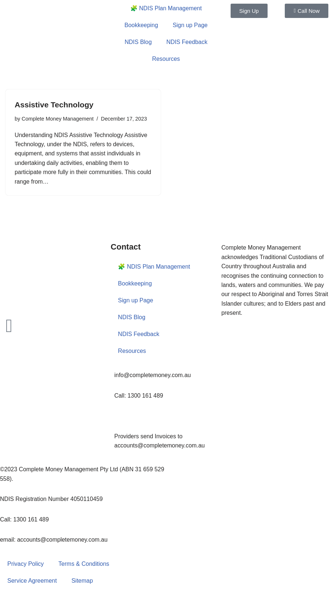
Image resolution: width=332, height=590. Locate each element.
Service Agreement (32, 581)
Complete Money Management (58, 118)
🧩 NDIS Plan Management (166, 8)
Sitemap (82, 581)
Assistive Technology (56, 104)
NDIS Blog (138, 42)
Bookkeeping (141, 25)
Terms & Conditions (84, 564)
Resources (166, 59)
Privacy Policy (25, 564)
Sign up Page (190, 25)
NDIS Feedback (187, 42)
